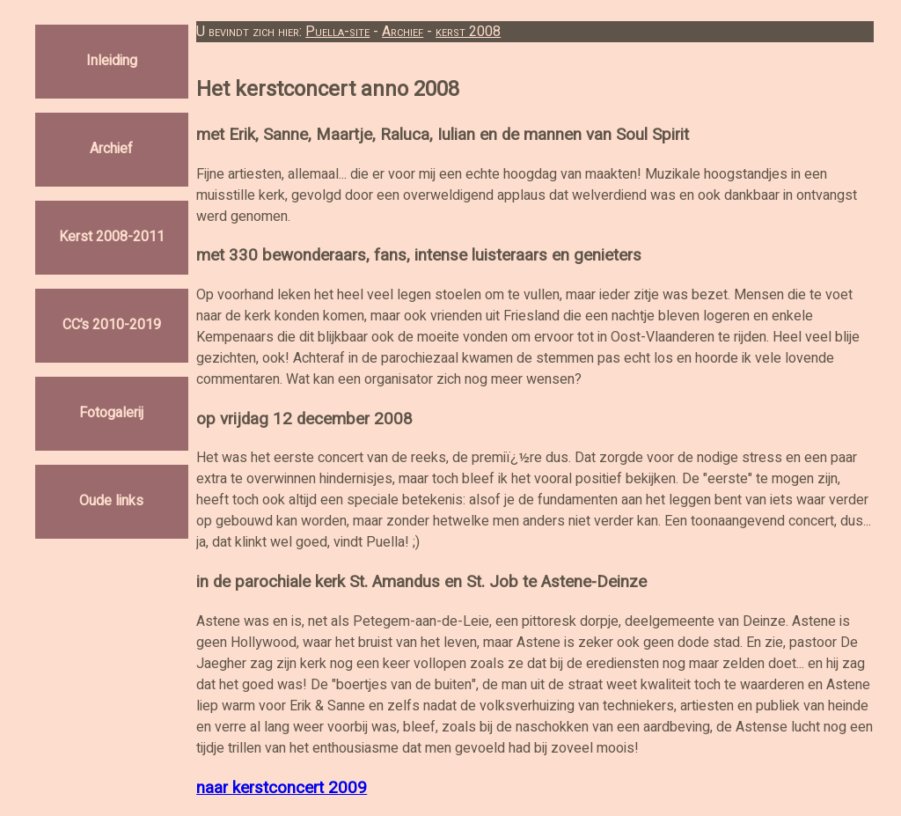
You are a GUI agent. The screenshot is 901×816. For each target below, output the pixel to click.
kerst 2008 (468, 31)
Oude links (111, 501)
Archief (111, 149)
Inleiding (111, 61)
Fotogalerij (111, 413)
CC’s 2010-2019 (111, 325)
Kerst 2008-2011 (112, 237)
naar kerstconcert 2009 (281, 788)
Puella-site (337, 31)
